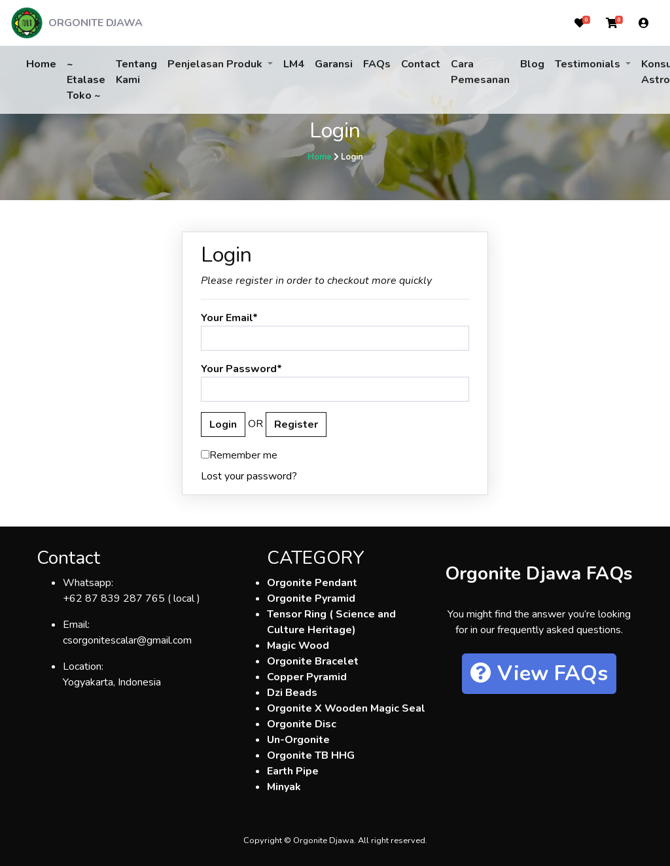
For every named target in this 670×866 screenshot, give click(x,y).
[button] (580, 23)
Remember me (239, 455)
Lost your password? (249, 476)
